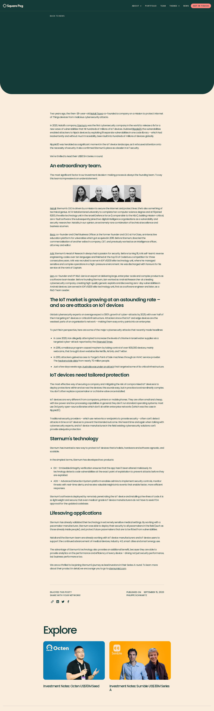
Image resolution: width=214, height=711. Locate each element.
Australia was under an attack (98, 366)
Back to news (57, 16)
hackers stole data (68, 360)
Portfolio (151, 6)
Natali (53, 208)
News (186, 6)
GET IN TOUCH (201, 6)
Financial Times (104, 341)
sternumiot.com (117, 568)
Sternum (81, 125)
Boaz (52, 234)
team (163, 6)
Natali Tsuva (96, 113)
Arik (52, 253)
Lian (52, 276)
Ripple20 (136, 129)
